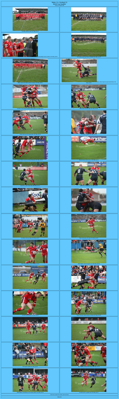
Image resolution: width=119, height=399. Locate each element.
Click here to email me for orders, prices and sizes (59, 394)
